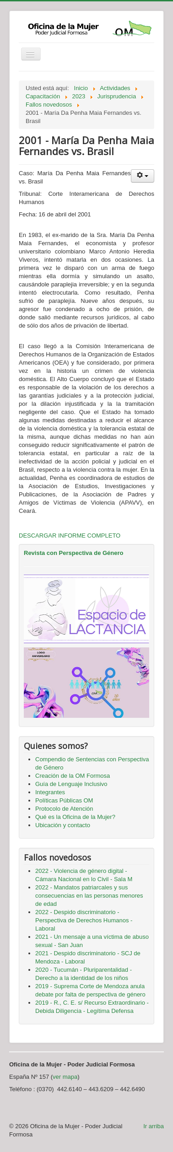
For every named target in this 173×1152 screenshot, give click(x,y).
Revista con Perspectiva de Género (73, 552)
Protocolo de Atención (64, 808)
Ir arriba (153, 1126)
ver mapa (65, 1076)
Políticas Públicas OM (64, 800)
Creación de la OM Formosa (72, 775)
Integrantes (50, 792)
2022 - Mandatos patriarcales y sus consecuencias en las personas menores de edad (89, 895)
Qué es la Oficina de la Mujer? (75, 816)
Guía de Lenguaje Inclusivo (71, 784)
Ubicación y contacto (62, 825)
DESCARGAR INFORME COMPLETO (69, 535)
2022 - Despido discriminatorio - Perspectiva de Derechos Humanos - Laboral (83, 920)
